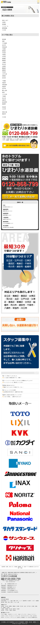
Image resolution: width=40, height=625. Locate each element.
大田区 (4, 49)
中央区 (4, 72)
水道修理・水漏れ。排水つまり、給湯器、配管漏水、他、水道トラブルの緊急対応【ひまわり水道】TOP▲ (20, 567)
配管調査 (4, 28)
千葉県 (4, 81)
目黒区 (4, 76)
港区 (3, 41)
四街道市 (4, 84)
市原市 (4, 83)
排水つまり (5, 20)
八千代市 (4, 94)
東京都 (4, 39)
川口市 (4, 109)
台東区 (4, 66)
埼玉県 (4, 107)
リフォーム (5, 26)
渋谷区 (4, 53)
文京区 (4, 56)
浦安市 (4, 100)
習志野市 (4, 102)
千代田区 (4, 43)
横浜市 (4, 114)
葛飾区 (4, 70)
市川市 (4, 98)
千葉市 (4, 96)
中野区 (4, 54)
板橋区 (4, 58)
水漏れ (4, 22)
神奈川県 (4, 112)
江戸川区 (4, 74)
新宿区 (4, 51)
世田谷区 (4, 47)
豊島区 (4, 60)
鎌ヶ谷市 (4, 90)
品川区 (4, 45)
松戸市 (4, 88)
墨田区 (4, 68)
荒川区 (4, 64)
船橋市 (4, 104)
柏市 (3, 92)
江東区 (4, 62)
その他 (4, 30)
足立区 (4, 78)
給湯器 (4, 24)
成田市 (4, 86)
